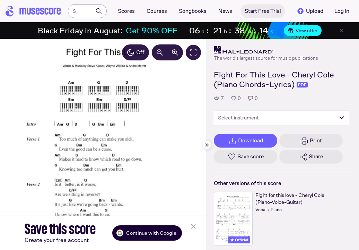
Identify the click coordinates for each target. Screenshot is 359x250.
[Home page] (33, 11)
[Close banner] (341, 30)
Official (239, 240)
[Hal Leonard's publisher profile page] (266, 50)
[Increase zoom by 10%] (175, 52)
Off (135, 52)
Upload (309, 11)
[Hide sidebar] (207, 145)
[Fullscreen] (193, 52)
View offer (302, 30)
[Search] (98, 11)
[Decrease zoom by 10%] (159, 52)
